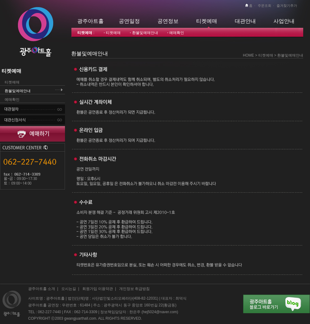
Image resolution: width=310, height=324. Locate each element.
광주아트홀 (90, 21)
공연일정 (129, 21)
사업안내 (284, 21)
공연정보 (168, 21)
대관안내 (245, 21)
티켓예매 (206, 21)
